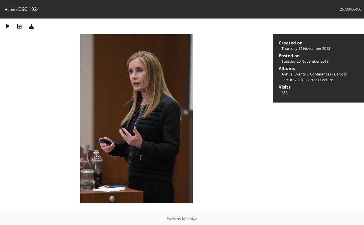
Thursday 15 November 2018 (306, 48)
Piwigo (192, 218)
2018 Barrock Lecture (315, 79)
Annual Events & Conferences (306, 74)
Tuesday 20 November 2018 (305, 61)
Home (10, 9)
